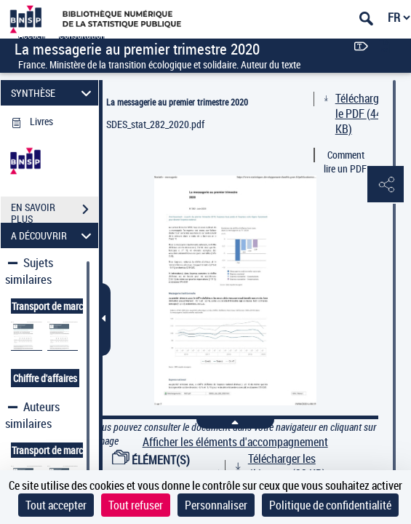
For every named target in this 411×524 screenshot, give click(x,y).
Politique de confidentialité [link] (330, 505)
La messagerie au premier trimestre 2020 (177, 102)
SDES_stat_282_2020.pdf (155, 124)
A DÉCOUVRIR (53, 235)
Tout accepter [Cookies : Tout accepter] (56, 505)
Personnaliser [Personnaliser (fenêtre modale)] (216, 505)
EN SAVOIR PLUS (54, 211)
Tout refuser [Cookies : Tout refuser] (135, 505)
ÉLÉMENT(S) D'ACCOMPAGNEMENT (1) (170, 467)
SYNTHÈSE (53, 93)
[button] (385, 185)
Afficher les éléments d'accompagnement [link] (235, 442)
